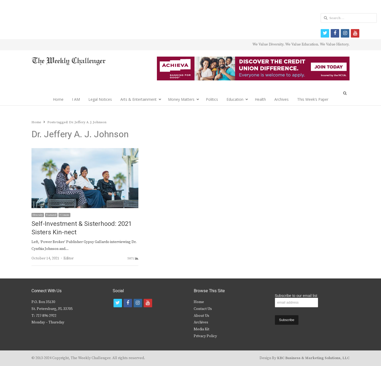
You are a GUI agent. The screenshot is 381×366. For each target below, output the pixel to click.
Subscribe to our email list (296, 296)
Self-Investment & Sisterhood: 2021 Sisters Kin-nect (81, 228)
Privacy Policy (205, 336)
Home (58, 99)
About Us (201, 315)
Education (234, 99)
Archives (281, 99)
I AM (76, 99)
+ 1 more (64, 215)
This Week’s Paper (312, 99)
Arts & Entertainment (138, 99)
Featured (51, 215)
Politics (212, 99)
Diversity (38, 215)
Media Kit (201, 329)
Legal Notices (100, 99)
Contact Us (203, 308)
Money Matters (181, 99)
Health (260, 99)
